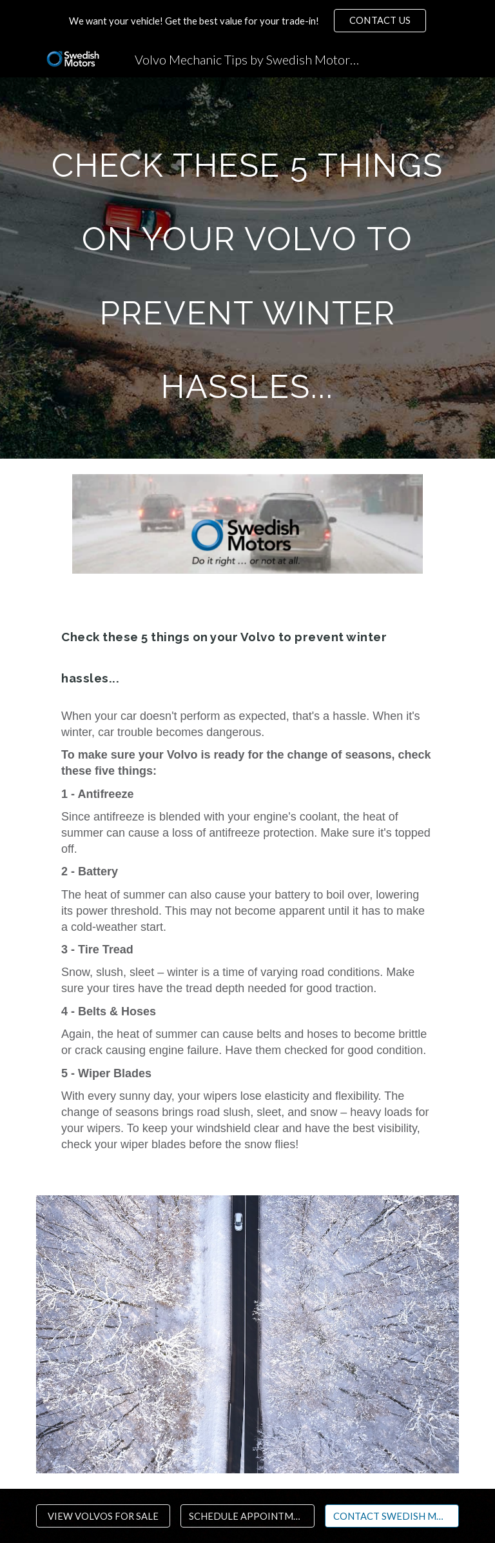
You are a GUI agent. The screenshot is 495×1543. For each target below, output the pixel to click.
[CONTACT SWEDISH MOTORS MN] (391, 1516)
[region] (247, 20)
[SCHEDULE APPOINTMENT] (247, 1516)
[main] (247, 268)
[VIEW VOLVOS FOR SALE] (103, 1516)
